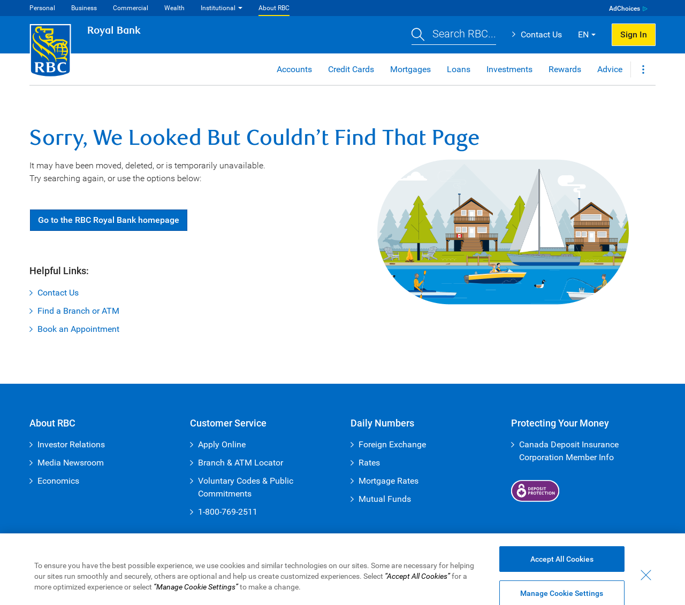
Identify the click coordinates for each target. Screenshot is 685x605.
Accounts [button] (294, 69)
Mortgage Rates (388, 481)
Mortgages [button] (410, 69)
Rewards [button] (565, 69)
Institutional (218, 8)
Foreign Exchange (392, 444)
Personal (42, 8)
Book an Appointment (78, 329)
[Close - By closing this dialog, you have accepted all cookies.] (646, 582)
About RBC (274, 8)
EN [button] (583, 34)
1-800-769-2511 (227, 512)
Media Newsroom (70, 462)
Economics (58, 481)
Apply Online (222, 444)
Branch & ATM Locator (240, 462)
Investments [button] (509, 69)
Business (84, 8)
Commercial (130, 8)
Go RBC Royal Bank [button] (108, 220)
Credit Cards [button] (351, 69)
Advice (609, 69)
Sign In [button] (633, 34)
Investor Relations (71, 444)
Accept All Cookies (561, 566)
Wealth (174, 8)
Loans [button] (458, 69)
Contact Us (541, 34)
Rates (369, 462)
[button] (454, 35)
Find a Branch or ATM (78, 311)
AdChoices (624, 8)
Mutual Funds (385, 499)
